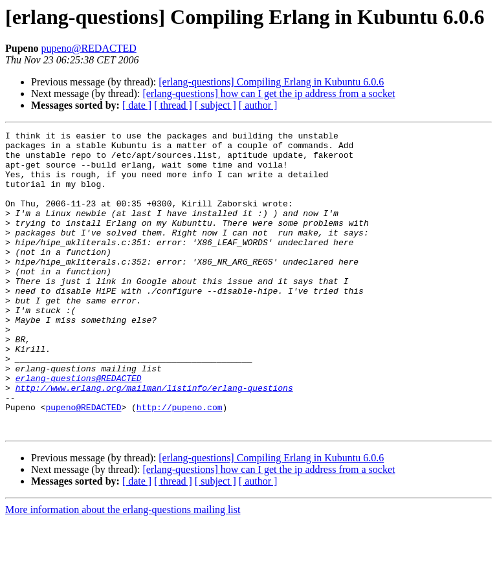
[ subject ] (215, 105)
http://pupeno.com (180, 463)
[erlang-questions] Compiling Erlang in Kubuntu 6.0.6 (271, 81)
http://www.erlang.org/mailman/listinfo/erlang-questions (154, 440)
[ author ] (258, 105)
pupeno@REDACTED (89, 48)
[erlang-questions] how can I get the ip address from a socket (268, 93)
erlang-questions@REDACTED (79, 428)
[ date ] (136, 105)
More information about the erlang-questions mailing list (122, 569)
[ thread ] (173, 105)
